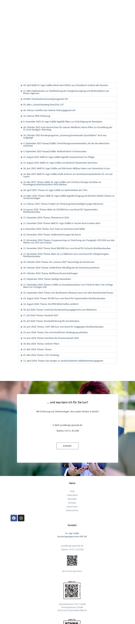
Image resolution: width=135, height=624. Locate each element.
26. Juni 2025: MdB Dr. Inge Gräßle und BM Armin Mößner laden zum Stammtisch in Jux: (66, 168)
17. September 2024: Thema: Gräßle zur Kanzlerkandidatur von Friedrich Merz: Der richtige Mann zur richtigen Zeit (68, 286)
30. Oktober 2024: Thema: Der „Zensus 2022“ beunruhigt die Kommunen (59, 262)
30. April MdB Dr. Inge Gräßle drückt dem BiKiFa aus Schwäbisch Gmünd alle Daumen (65, 85)
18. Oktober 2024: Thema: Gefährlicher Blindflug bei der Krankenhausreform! (61, 267)
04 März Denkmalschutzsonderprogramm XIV (45, 99)
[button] (67, 85)
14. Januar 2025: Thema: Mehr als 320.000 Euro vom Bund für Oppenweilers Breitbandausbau (60, 210)
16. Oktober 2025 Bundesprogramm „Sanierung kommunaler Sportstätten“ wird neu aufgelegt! (64, 136)
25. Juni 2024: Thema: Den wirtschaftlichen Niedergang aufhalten (55, 332)
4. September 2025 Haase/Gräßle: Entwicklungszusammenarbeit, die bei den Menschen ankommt (66, 144)
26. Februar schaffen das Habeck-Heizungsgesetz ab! (49, 110)
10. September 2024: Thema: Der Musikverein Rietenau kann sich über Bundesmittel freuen (68, 292)
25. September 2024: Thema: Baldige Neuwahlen (47, 279)
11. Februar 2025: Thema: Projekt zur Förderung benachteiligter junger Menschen (63, 204)
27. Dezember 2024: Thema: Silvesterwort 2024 (46, 217)
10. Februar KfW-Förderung (36, 116)
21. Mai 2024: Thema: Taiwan (37, 349)
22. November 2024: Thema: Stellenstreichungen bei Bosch (52, 234)
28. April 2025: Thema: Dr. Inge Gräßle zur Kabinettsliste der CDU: (55, 190)
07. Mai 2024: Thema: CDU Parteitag (41, 355)
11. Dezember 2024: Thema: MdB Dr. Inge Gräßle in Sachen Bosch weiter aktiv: (62, 223)
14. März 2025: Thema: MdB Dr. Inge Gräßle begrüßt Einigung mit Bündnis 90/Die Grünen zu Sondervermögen (69, 197)
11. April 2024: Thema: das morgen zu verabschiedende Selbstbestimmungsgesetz (63, 360)
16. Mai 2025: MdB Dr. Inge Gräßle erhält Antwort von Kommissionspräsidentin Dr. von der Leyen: (68, 175)
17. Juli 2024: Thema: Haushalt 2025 (40, 315)
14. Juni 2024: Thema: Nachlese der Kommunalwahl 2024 (51, 338)
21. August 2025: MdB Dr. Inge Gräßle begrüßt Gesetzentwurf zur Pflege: (59, 157)
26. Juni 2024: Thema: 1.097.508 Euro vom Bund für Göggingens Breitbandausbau (63, 326)
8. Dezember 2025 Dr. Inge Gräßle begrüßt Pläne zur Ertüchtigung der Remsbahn (62, 121)
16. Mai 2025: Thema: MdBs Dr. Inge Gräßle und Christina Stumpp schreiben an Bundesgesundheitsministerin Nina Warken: (62, 183)
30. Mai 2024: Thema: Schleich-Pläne (41, 343)
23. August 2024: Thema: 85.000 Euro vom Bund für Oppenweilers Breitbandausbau (64, 298)
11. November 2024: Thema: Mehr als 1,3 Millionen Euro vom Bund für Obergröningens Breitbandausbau (66, 255)
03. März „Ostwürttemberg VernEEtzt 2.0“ (43, 104)
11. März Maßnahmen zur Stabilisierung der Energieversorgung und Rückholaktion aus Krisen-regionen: (66, 92)
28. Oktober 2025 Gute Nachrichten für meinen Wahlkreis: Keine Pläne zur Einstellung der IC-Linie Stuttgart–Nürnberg (67, 128)
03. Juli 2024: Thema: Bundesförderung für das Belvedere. (51, 321)
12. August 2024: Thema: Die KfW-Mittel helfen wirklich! (50, 304)
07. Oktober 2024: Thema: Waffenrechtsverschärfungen (50, 273)
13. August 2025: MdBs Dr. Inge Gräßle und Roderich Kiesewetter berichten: (60, 162)
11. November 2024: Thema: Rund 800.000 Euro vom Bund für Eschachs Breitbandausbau (67, 248)
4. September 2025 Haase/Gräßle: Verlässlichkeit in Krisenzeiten (54, 151)
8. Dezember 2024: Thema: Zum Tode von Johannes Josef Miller (54, 229)
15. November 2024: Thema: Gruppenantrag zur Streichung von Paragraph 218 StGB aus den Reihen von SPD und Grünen (69, 241)
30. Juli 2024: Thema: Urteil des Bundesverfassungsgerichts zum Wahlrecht (60, 309)
